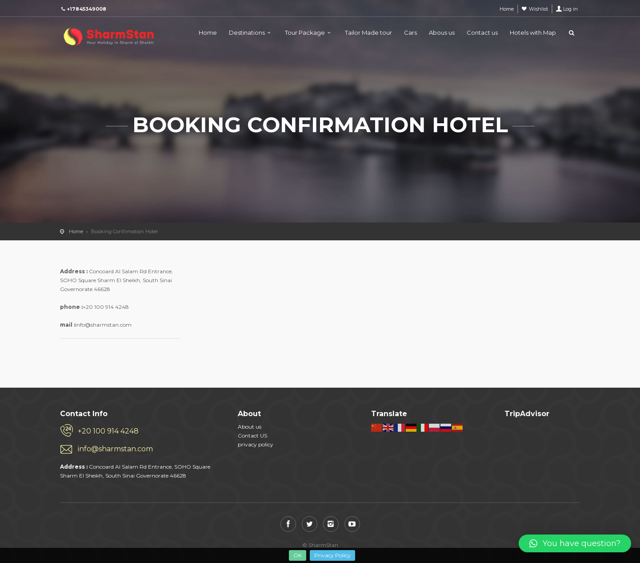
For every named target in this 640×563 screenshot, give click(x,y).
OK (297, 555)
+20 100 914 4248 (108, 431)
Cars (410, 32)
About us (249, 426)
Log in (570, 9)
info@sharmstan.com (115, 449)
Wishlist (538, 9)
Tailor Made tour (368, 32)
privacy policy (255, 444)
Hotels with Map (533, 32)
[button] (575, 543)
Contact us (482, 32)
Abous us (442, 32)
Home (208, 32)
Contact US (252, 435)
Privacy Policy (332, 555)
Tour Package (305, 32)
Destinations (247, 32)
